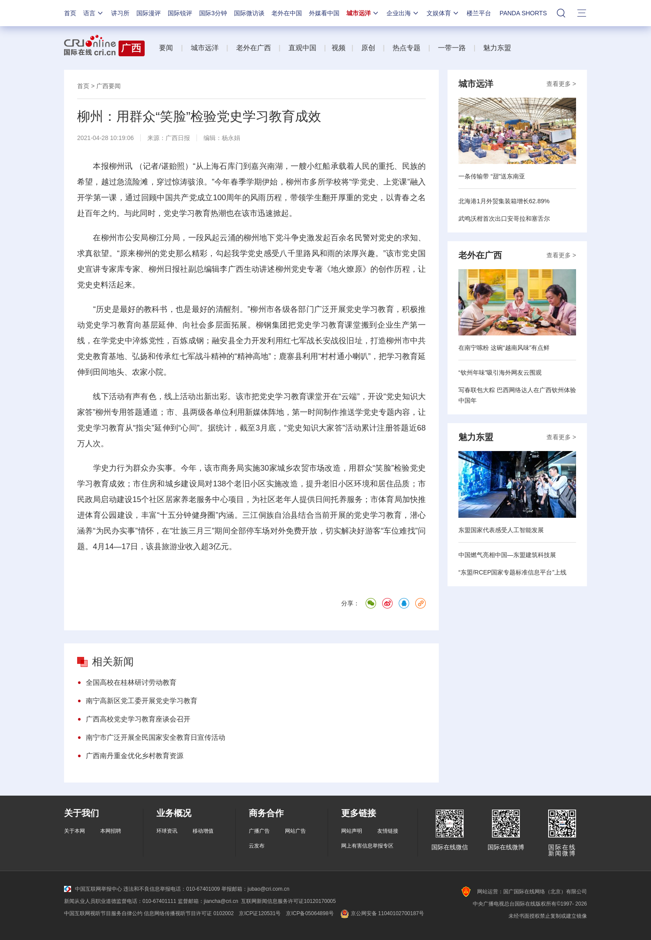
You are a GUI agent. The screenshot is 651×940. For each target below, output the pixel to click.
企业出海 (403, 13)
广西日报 (178, 137)
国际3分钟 (213, 13)
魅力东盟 (497, 47)
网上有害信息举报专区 (367, 846)
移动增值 (203, 831)
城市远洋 (363, 13)
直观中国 (302, 47)
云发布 (256, 846)
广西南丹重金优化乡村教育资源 (134, 755)
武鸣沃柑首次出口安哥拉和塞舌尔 (504, 218)
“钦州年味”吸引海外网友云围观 (500, 372)
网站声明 (351, 831)
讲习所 (120, 13)
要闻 (166, 47)
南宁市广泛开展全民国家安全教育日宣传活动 (155, 737)
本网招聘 (110, 831)
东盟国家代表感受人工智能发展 (501, 529)
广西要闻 (108, 85)
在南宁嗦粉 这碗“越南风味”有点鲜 (503, 347)
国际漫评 (148, 13)
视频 (339, 47)
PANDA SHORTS (523, 13)
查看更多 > (561, 83)
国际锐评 (180, 13)
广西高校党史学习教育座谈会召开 (138, 719)
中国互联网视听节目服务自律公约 (103, 913)
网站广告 (295, 831)
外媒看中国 (324, 13)
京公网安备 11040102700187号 (381, 913)
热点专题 (406, 47)
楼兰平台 (479, 13)
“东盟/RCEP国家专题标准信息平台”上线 (512, 572)
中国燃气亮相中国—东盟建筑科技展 (507, 554)
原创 (368, 47)
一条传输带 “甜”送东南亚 (491, 176)
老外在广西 (253, 47)
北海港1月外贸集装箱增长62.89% (503, 201)
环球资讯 (166, 831)
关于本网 (74, 831)
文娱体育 (443, 13)
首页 (70, 13)
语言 (93, 13)
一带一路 (452, 47)
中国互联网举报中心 (93, 889)
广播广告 (259, 831)
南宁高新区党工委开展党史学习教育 (141, 700)
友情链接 (387, 831)
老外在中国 (286, 13)
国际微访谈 (249, 13)
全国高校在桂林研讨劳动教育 (131, 682)
